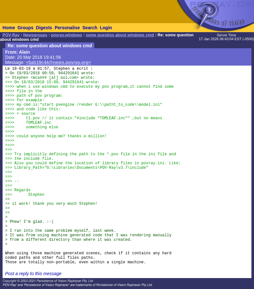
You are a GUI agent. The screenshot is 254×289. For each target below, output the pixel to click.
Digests (44, 27)
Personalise (67, 27)
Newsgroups (35, 35)
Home (9, 27)
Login (106, 27)
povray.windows (66, 35)
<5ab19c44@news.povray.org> (58, 62)
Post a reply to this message (33, 273)
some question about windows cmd (120, 35)
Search (89, 27)
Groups (25, 27)
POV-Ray (11, 35)
